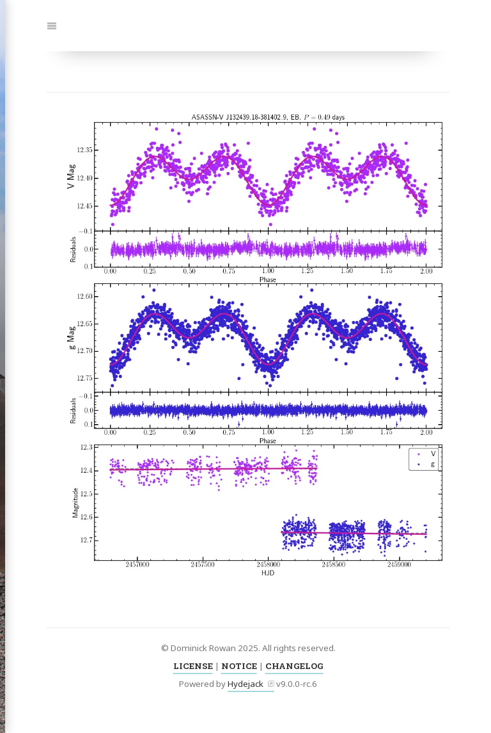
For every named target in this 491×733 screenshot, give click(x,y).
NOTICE (239, 666)
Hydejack (245, 684)
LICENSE (193, 666)
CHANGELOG (294, 666)
